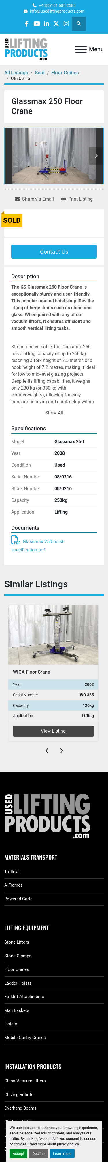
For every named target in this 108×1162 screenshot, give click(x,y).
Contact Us (54, 251)
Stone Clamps (17, 955)
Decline (38, 1153)
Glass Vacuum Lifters (25, 1080)
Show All (54, 413)
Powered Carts (18, 898)
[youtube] (36, 23)
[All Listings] (16, 72)
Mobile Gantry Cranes (25, 1037)
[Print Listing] (77, 199)
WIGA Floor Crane (31, 672)
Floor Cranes (16, 969)
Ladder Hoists (17, 983)
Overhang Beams (20, 1108)
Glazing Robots (18, 1094)
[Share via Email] (35, 199)
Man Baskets (16, 1010)
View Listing (53, 731)
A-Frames (13, 885)
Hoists (10, 1023)
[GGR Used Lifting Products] (54, 816)
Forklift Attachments (24, 996)
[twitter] (56, 23)
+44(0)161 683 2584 (57, 5)
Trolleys (12, 871)
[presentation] (46, 750)
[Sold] (40, 72)
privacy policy (68, 1144)
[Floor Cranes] (65, 72)
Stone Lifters (16, 942)
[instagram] (66, 23)
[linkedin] (46, 23)
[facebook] (26, 23)
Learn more (62, 1153)
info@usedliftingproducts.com (57, 11)
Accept (18, 1153)
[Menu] (81, 49)
